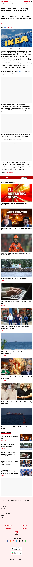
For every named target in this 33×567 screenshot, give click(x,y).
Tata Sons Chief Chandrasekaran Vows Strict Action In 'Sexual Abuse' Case (9, 471)
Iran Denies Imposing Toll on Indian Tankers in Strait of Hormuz (15, 427)
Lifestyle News (4, 330)
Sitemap (3, 511)
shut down (22, 71)
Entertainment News (5, 405)
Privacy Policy (4, 508)
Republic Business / (8, 3)
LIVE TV (27, 1)
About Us (3, 504)
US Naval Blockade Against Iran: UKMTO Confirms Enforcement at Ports (14, 352)
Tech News (3, 305)
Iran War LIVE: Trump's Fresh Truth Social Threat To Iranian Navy (16, 229)
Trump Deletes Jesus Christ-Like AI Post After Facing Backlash (14, 204)
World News (3, 355)
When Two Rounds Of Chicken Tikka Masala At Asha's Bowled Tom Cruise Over (15, 327)
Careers (2, 520)
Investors (3, 515)
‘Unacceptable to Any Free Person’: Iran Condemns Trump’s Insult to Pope (16, 377)
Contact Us (3, 506)
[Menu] (31, 1)
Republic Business (4, 25)
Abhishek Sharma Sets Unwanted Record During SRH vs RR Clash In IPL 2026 (16, 254)
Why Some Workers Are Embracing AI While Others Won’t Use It (16, 302)
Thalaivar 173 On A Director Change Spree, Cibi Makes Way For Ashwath (16, 402)
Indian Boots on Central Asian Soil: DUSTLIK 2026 (14, 278)
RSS (2, 517)
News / (2, 3)
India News (3, 280)
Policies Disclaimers (5, 513)
